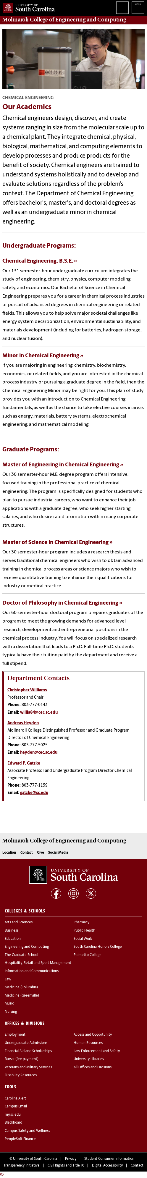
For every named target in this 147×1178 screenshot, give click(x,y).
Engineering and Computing (27, 947)
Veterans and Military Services (28, 1067)
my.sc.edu (13, 1115)
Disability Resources (21, 1075)
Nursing (11, 1012)
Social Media (58, 853)
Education (13, 939)
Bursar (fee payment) (21, 1059)
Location (9, 853)
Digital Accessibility (107, 1165)
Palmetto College (87, 955)
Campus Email (16, 1106)
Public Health (84, 930)
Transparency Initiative (22, 1165)
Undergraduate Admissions (26, 1043)
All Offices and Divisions (93, 1067)
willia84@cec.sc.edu (39, 712)
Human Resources (88, 1043)
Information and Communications (32, 971)
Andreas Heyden (23, 723)
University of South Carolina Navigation (138, 7)
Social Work (83, 939)
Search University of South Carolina (122, 7)
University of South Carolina (35, 1159)
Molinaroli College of (64, 19)
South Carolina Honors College (98, 947)
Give (40, 853)
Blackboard (13, 1122)
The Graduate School (21, 955)
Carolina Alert (15, 1098)
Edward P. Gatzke (23, 763)
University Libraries (89, 1059)
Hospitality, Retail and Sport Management (38, 963)
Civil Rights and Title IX (66, 1165)
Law (8, 979)
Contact (26, 853)
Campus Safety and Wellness (27, 1131)
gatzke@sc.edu (34, 793)
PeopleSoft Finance (20, 1139)
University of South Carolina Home (27, 6)
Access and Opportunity (93, 1035)
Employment (15, 1035)
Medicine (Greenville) (22, 995)
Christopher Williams (27, 690)
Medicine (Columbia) (21, 987)
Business (11, 930)
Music (9, 1003)
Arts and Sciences (19, 922)
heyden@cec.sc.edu (38, 752)
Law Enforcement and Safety (97, 1051)
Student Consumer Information (109, 1159)
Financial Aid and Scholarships (28, 1051)
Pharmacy (81, 922)
